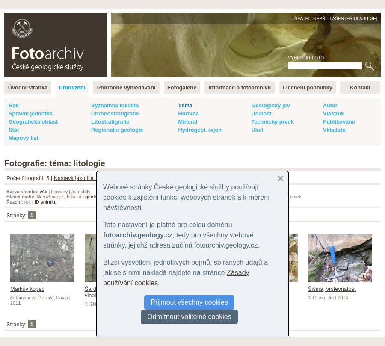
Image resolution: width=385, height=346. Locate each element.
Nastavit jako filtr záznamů (86, 178)
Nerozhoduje (50, 196)
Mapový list (23, 138)
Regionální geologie (117, 130)
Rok (14, 105)
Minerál (187, 121)
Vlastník (333, 113)
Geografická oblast (33, 121)
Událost (261, 113)
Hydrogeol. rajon (200, 130)
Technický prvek (272, 121)
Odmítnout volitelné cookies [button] (189, 316)
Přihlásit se (361, 18)
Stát (14, 130)
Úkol (257, 130)
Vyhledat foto (306, 58)
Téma (185, 105)
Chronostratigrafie (115, 113)
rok (27, 201)
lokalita (74, 196)
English (97, 17)
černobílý (80, 191)
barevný (59, 191)
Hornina (188, 113)
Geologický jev (270, 105)
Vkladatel (335, 130)
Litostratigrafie (110, 121)
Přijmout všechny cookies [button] (189, 302)
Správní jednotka (31, 113)
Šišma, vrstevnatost (340, 285)
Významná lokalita (115, 105)
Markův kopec (42, 285)
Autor (330, 105)
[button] (280, 178)
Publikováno (339, 121)
